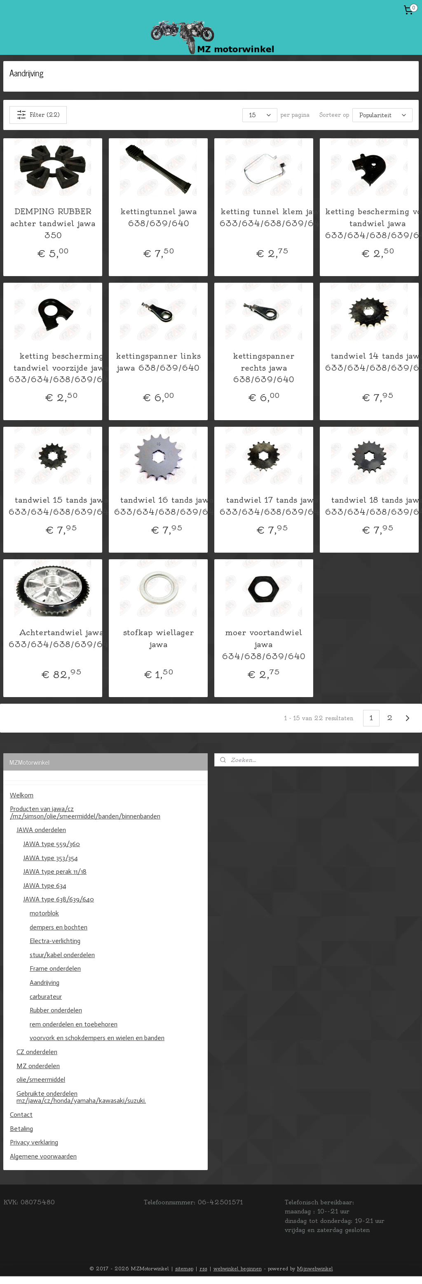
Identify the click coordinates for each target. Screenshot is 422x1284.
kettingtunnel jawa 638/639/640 (158, 217)
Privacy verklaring (34, 1142)
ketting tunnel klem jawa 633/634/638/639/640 (272, 217)
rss (203, 1269)
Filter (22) (38, 115)
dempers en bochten (58, 927)
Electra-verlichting (55, 941)
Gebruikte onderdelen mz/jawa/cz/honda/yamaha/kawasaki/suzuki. (81, 1097)
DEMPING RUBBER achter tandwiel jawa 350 (52, 223)
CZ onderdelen (36, 1052)
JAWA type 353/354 (50, 858)
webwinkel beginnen (237, 1269)
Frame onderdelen (55, 968)
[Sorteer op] (382, 114)
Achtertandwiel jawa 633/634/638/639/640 (61, 638)
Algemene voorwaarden (43, 1156)
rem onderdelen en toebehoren (73, 1024)
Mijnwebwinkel (315, 1269)
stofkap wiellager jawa (158, 638)
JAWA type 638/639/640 (58, 899)
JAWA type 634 (44, 885)
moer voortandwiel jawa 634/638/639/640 (263, 644)
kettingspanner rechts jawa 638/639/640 (263, 367)
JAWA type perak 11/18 (55, 871)
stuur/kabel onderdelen (62, 955)
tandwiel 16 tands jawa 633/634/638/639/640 (167, 506)
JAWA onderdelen (41, 830)
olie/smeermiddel (40, 1079)
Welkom (21, 795)
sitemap (184, 1269)
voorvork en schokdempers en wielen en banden (97, 1038)
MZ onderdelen (38, 1066)
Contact (21, 1114)
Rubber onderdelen (56, 1010)
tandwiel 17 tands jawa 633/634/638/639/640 (272, 506)
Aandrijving (44, 982)
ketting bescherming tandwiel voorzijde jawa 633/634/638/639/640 (61, 367)
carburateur (46, 996)
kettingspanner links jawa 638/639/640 (158, 361)
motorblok (44, 913)
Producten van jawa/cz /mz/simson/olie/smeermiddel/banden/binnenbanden (85, 812)
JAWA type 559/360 (51, 844)
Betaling (21, 1129)
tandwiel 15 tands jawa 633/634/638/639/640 (61, 506)
